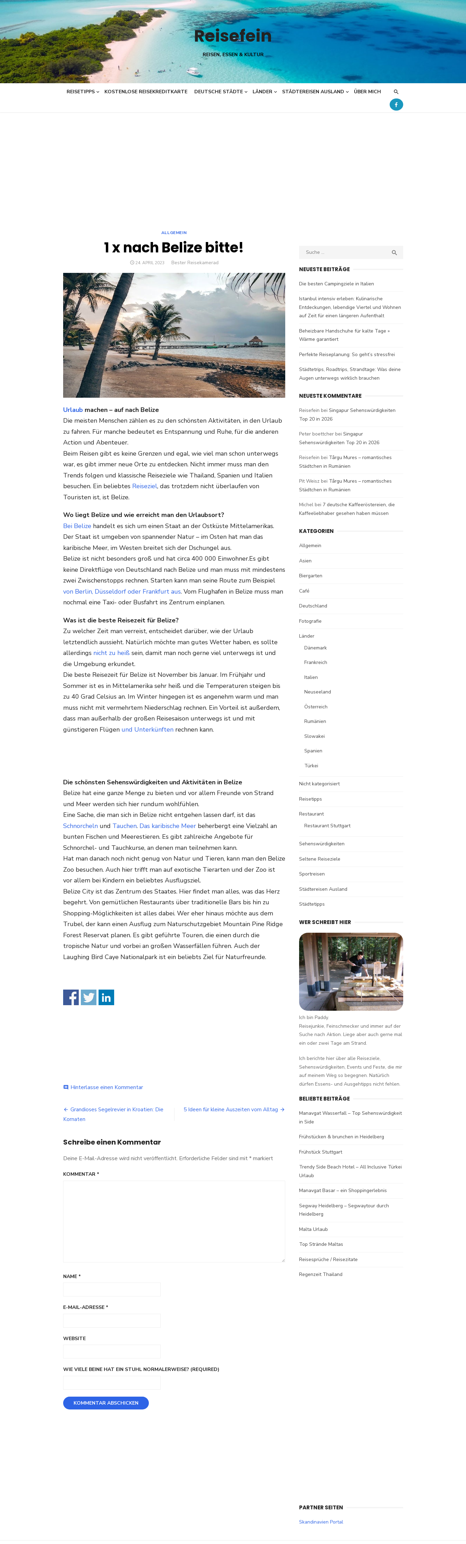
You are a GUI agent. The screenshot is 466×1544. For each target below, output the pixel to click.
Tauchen (124, 826)
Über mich (367, 91)
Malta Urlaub (313, 1229)
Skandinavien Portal (321, 1522)
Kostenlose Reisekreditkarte (145, 91)
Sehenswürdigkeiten (322, 843)
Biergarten (310, 575)
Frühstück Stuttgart (320, 1152)
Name (72, 1276)
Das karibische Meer (167, 826)
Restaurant (311, 814)
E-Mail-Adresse (85, 1307)
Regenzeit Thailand (320, 1274)
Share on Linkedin (106, 997)
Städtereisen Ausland (313, 91)
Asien (305, 561)
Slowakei (314, 736)
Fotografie (310, 621)
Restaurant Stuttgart (327, 825)
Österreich (316, 707)
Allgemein (174, 232)
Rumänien (315, 721)
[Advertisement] (233, 164)
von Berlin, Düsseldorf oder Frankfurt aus (122, 591)
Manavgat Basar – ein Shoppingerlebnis (343, 1190)
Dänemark (315, 648)
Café (304, 591)
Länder (262, 91)
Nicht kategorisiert (319, 783)
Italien (311, 677)
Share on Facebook (71, 997)
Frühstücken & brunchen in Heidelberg (341, 1136)
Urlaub (73, 410)
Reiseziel (144, 486)
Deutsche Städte (218, 91)
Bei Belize (77, 526)
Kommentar (81, 1174)
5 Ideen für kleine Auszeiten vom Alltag (231, 1109)
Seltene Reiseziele (319, 859)
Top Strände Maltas (321, 1244)
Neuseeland (317, 692)
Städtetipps (312, 904)
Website (74, 1338)
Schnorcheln (80, 826)
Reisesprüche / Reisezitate (328, 1259)
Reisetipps (81, 91)
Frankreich (315, 662)
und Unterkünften (147, 729)
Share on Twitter (88, 997)
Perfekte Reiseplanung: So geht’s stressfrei (347, 354)
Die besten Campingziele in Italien (336, 284)
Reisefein (233, 36)
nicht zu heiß (111, 653)
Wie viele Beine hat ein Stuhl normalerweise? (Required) (141, 1369)
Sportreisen (312, 874)
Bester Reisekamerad (195, 262)
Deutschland (313, 606)
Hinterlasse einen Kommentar (106, 1087)
